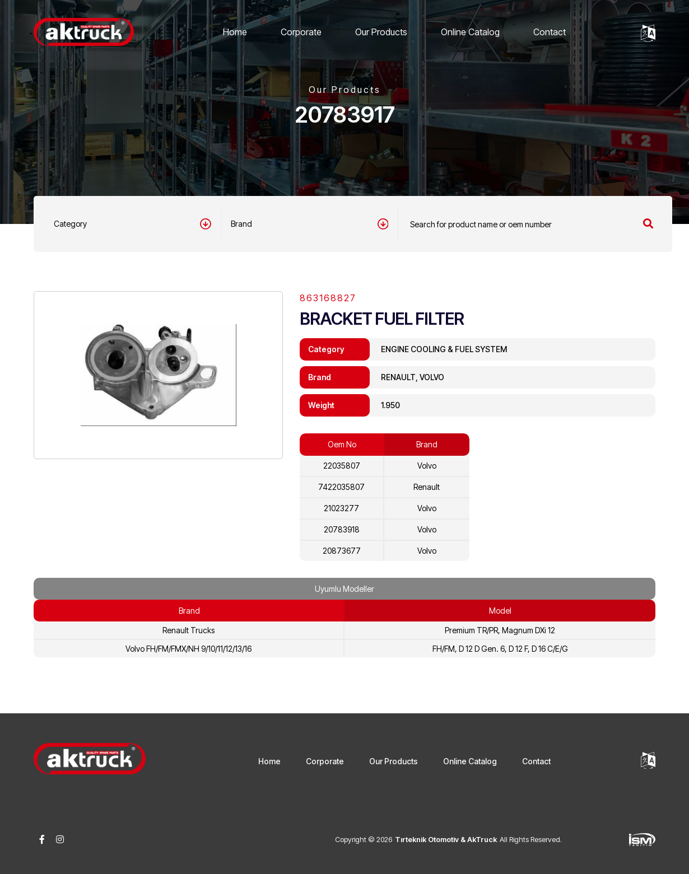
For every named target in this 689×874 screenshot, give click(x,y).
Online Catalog (470, 32)
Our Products (381, 32)
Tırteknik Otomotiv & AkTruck (446, 839)
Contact (549, 32)
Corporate (301, 32)
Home (235, 32)
